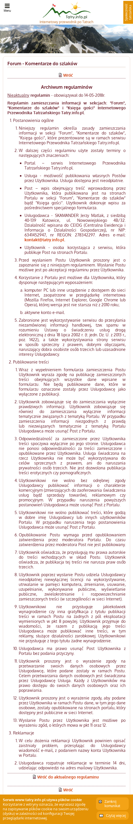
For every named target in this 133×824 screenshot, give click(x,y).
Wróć (68, 75)
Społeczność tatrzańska (128, 12)
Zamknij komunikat (112, 803)
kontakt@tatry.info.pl (44, 239)
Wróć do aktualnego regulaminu (68, 776)
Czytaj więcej (116, 815)
